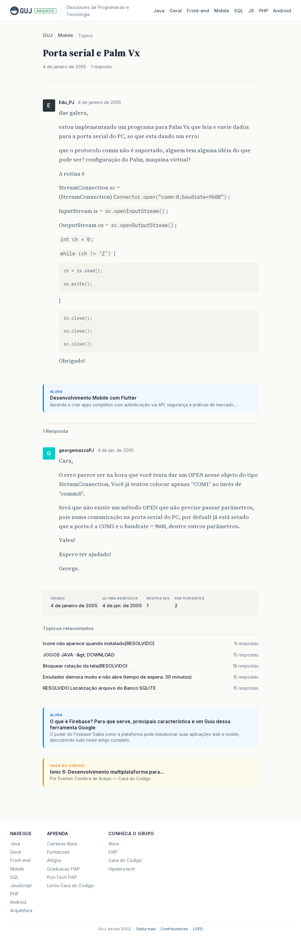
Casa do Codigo (125, 860)
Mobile (221, 11)
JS (251, 11)
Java (159, 11)
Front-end (20, 860)
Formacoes (58, 852)
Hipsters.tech (121, 868)
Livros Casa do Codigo (70, 885)
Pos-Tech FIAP (62, 877)
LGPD (198, 929)
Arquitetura (21, 910)
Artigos (54, 860)
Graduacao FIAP (63, 868)
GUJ (48, 35)
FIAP (112, 852)
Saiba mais (146, 929)
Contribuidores (174, 929)
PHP (263, 11)
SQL (238, 11)
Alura (113, 843)
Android (282, 11)
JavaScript (21, 885)
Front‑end (198, 11)
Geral (175, 11)
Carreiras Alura (62, 843)
